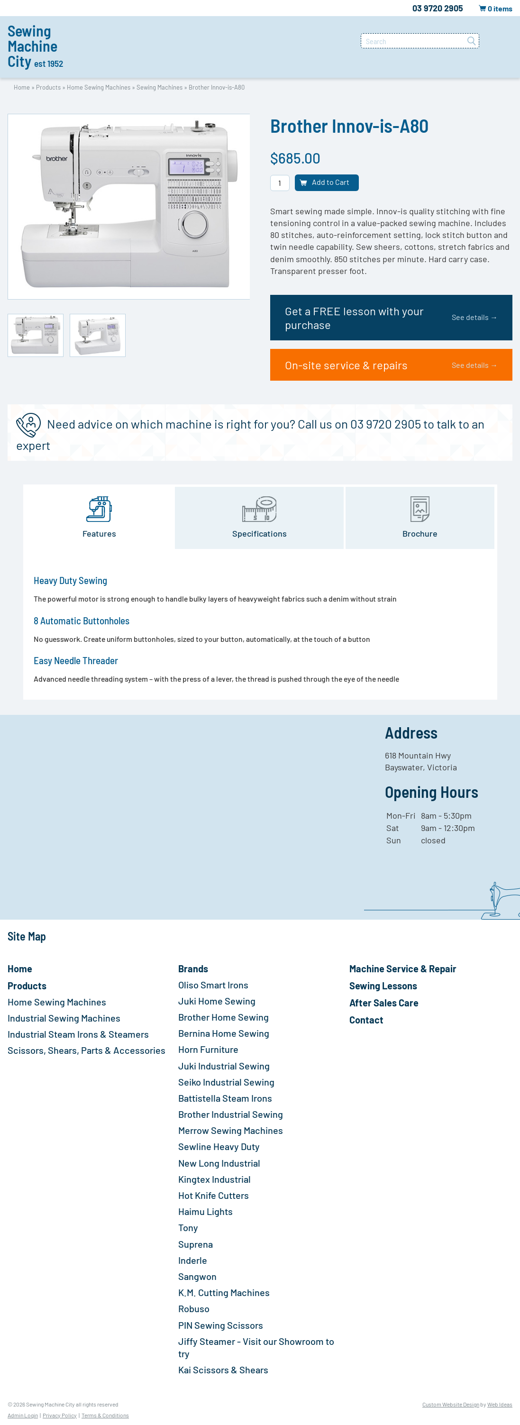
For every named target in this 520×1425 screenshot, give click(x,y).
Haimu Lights (205, 1211)
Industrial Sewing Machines (64, 1017)
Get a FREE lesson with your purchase (391, 317)
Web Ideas (499, 1404)
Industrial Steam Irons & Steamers (78, 1034)
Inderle (192, 1260)
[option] (129, 207)
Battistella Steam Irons (225, 1098)
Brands (193, 968)
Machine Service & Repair (402, 968)
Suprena (195, 1244)
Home (22, 87)
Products (48, 87)
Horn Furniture (208, 1049)
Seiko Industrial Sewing (226, 1081)
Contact (366, 1019)
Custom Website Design (450, 1404)
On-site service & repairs (391, 365)
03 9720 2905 (437, 8)
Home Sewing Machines (98, 87)
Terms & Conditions (105, 1415)
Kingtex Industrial (214, 1179)
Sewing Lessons (383, 985)
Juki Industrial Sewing (224, 1065)
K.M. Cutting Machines (224, 1292)
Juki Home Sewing (216, 1000)
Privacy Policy (60, 1415)
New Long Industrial (219, 1163)
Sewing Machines (159, 87)
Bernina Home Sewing (223, 1033)
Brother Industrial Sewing (230, 1114)
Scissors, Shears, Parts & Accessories (86, 1050)
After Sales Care (384, 1002)
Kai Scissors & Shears (223, 1369)
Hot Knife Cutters (213, 1195)
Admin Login (23, 1415)
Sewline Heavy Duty (219, 1146)
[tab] (99, 518)
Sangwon (197, 1276)
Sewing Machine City (35, 45)
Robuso (194, 1308)
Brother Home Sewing (223, 1017)
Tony (188, 1227)
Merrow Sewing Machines (230, 1130)
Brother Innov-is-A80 (217, 87)
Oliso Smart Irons (213, 984)
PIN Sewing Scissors (220, 1325)
